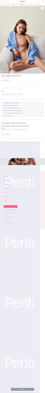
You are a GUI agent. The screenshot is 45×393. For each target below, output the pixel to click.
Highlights (6, 180)
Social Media (7, 192)
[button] (20, 72)
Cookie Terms (6, 214)
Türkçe (5, 200)
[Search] (5, 1)
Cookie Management (8, 221)
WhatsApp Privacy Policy (9, 223)
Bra (17, 4)
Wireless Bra (22, 4)
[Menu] (2, 1)
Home (3, 4)
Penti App (6, 196)
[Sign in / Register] (39, 1)
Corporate (6, 184)
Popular (6, 176)
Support (6, 188)
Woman (8, 4)
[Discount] (8, 1)
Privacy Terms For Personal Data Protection (13, 212)
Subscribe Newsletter (11, 206)
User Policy (6, 219)
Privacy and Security (8, 217)
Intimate (13, 4)
